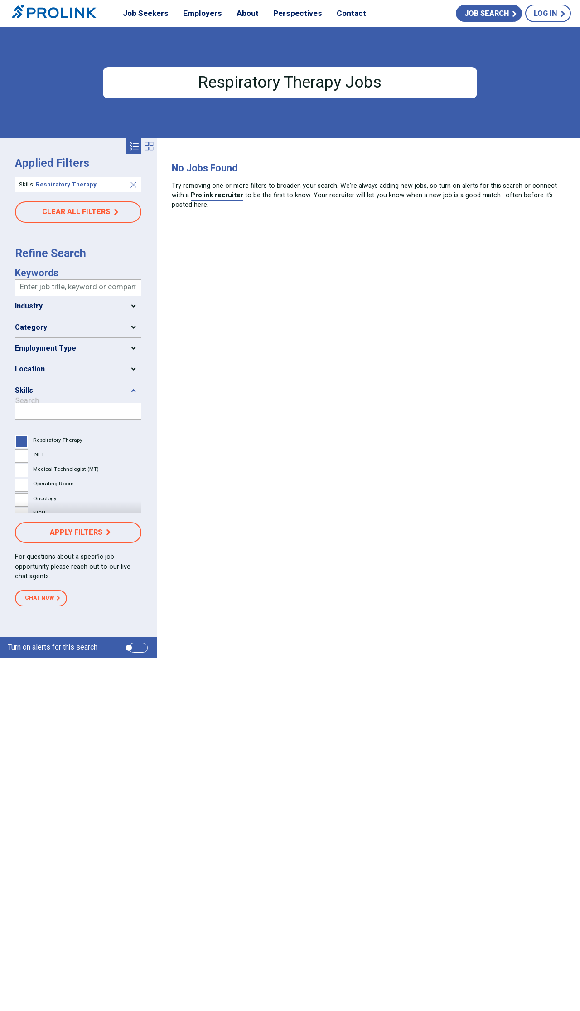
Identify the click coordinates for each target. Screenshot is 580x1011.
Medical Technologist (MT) (66, 469)
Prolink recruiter (217, 195)
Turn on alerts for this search (52, 647)
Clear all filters (76, 211)
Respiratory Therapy (57, 440)
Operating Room (53, 484)
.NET (38, 455)
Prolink (54, 13)
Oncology (45, 499)
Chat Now (39, 598)
